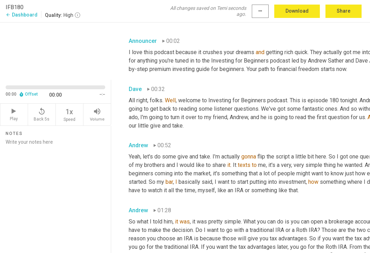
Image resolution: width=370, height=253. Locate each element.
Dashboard (22, 15)
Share (343, 11)
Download (297, 11)
